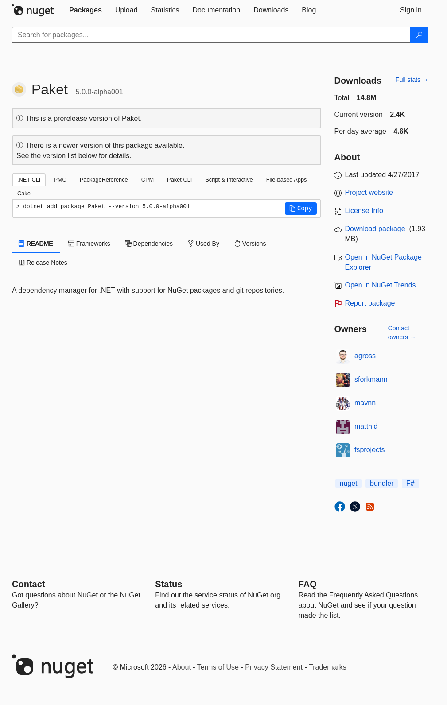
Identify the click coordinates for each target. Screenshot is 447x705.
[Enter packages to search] (211, 35)
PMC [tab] (60, 179)
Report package (370, 303)
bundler (381, 483)
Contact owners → (402, 333)
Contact (28, 584)
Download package (375, 228)
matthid (365, 426)
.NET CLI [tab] (28, 179)
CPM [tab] (147, 179)
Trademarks (327, 667)
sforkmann (371, 379)
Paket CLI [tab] (179, 179)
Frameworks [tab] (89, 243)
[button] (301, 208)
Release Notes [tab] (43, 262)
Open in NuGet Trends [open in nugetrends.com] (380, 285)
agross (365, 356)
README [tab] (36, 243)
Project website (369, 192)
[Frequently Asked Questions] (308, 584)
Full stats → (412, 79)
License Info (364, 210)
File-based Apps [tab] (286, 179)
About (181, 667)
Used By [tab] (203, 243)
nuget (349, 483)
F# (410, 483)
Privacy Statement (274, 667)
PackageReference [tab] (104, 179)
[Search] (419, 35)
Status (168, 584)
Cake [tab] (24, 193)
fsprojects (369, 449)
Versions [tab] (250, 243)
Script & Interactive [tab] (229, 179)
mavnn (365, 403)
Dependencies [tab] (149, 243)
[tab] (85, 10)
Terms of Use (218, 667)
